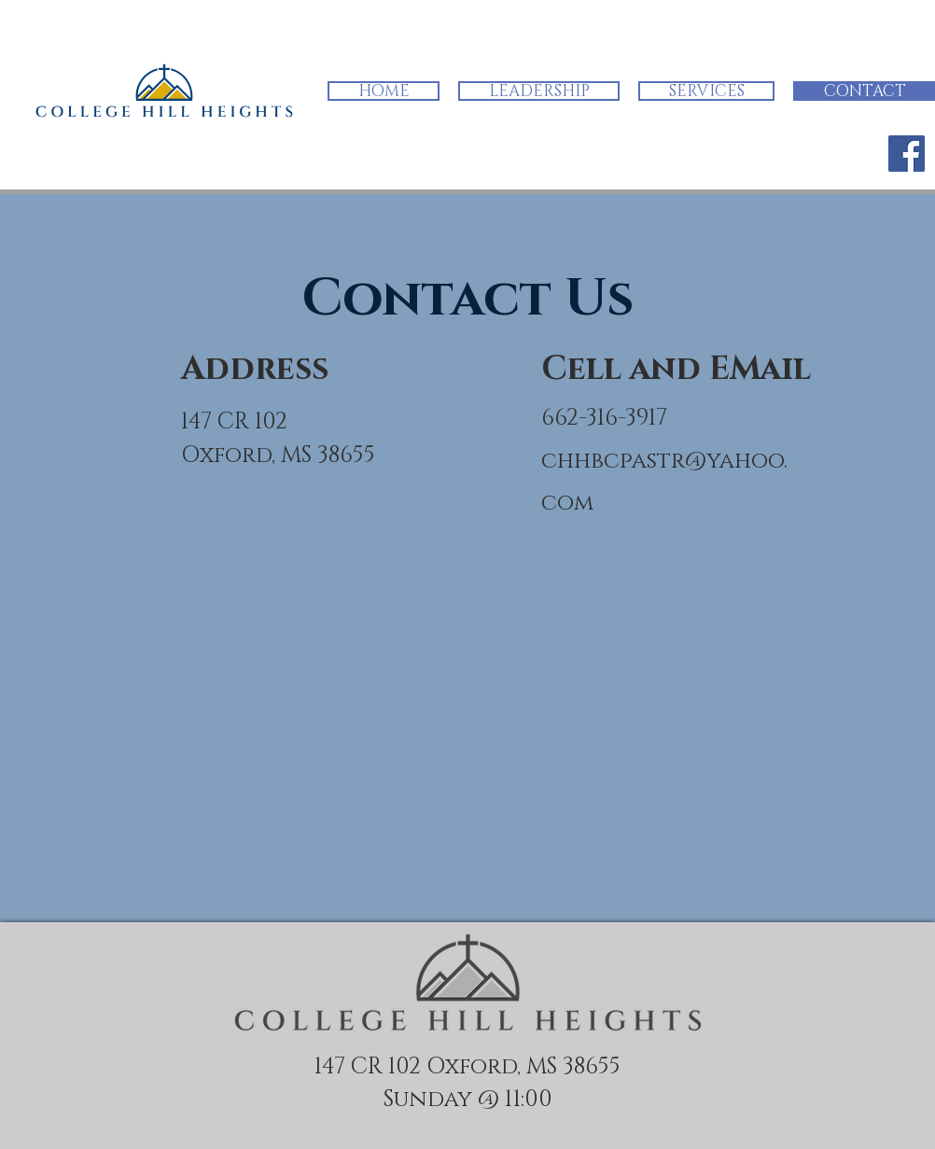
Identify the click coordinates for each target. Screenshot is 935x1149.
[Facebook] (906, 153)
